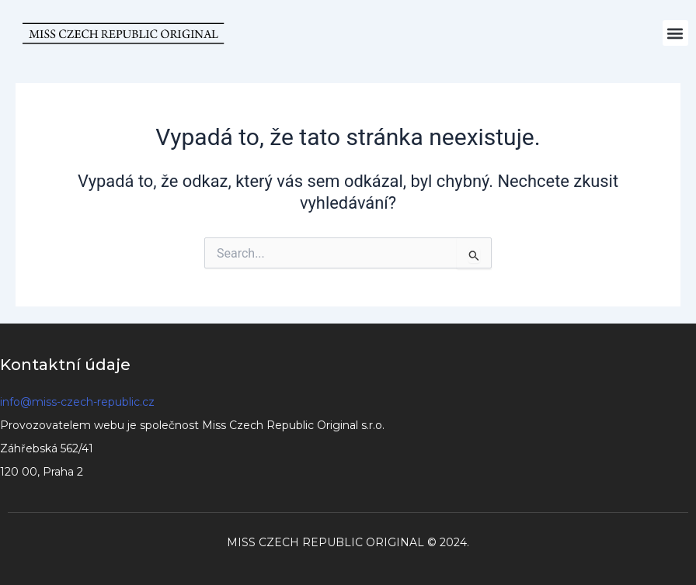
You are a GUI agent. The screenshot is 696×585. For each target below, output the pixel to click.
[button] (675, 33)
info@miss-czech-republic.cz (77, 402)
